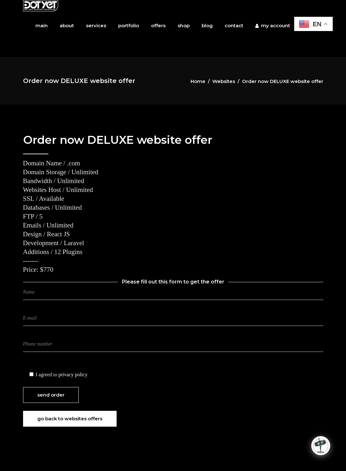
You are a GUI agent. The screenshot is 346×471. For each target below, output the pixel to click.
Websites (223, 81)
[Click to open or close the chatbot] (320, 445)
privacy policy (73, 374)
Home (198, 81)
